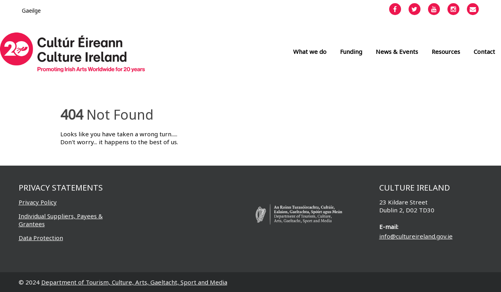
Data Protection (41, 238)
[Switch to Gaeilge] (31, 10)
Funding (351, 51)
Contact (484, 51)
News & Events (397, 51)
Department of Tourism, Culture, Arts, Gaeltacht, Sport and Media (134, 282)
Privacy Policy (38, 202)
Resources (446, 51)
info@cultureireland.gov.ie (416, 236)
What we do (309, 51)
